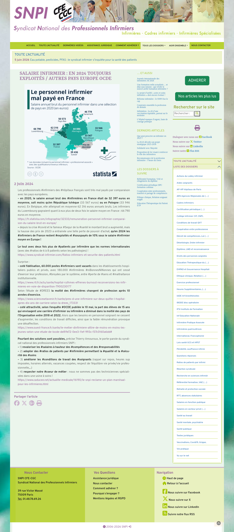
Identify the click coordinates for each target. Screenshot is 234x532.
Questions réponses (186, 355)
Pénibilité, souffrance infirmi (191, 349)
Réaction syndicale (186, 369)
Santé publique (184, 429)
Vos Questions (104, 473)
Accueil (30, 45)
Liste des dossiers (185, 166)
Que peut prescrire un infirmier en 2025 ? (151, 137)
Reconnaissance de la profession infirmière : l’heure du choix (151, 159)
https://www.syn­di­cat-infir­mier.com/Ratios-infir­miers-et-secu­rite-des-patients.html (69, 255)
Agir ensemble (177, 45)
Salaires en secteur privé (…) (191, 409)
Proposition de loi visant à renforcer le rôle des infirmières (152, 153)
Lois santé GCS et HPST (188, 342)
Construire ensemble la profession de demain (151, 106)
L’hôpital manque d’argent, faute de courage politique (152, 120)
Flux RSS (193, 151)
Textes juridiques (185, 435)
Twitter (196, 142)
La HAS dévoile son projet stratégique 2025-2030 (148, 143)
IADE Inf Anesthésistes (188, 296)
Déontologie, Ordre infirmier (191, 242)
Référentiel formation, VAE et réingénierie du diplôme (150, 180)
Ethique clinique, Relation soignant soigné (152, 198)
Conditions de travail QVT (189, 222)
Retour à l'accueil (176, 483)
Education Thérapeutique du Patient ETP (152, 204)
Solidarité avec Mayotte (147, 148)
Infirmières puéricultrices (189, 329)
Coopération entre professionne (192, 229)
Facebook (205, 137)
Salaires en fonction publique (191, 402)
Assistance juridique (99, 45)
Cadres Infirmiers (185, 202)
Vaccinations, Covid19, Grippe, (191, 442)
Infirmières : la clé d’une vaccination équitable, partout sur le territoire (152, 113)
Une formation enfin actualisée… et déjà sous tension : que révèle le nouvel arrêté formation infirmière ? (152, 87)
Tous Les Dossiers (153, 45)
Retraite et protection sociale (191, 389)
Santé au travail (184, 415)
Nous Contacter (36, 473)
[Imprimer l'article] (39, 404)
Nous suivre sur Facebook (181, 493)
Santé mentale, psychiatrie (190, 422)
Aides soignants (185, 183)
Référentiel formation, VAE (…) (192, 382)
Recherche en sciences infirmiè (192, 375)
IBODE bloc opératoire (188, 302)
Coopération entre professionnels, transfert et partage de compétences (152, 192)
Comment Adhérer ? (127, 45)
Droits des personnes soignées (192, 256)
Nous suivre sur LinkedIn (181, 507)
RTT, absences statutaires (189, 395)
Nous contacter (201, 45)
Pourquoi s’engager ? (106, 493)
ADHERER (197, 80)
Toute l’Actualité (49, 45)
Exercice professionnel (188, 282)
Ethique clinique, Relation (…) (191, 276)
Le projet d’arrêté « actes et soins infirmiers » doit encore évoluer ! (151, 94)
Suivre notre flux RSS (179, 514)
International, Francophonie (190, 336)
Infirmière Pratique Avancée (190, 322)
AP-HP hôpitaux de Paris (189, 189)
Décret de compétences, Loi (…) (193, 236)
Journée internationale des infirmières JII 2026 (148, 80)
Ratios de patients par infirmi (191, 362)
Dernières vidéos (73, 45)
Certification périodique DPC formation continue (149, 186)
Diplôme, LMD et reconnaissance (193, 249)
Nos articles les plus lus (197, 96)
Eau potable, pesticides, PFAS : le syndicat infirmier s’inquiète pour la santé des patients (83, 60)
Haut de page (173, 478)
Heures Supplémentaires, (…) (191, 289)
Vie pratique (183, 449)
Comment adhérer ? (105, 488)
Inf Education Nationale (188, 315)
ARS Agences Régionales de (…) (193, 196)
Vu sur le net (183, 455)
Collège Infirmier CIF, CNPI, (190, 216)
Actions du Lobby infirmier (190, 176)
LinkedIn (196, 146)
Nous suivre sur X (177, 500)
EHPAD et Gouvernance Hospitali (193, 269)
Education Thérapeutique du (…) (193, 262)
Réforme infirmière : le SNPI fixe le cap (152, 100)
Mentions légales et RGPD (109, 498)
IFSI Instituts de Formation (190, 309)
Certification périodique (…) (191, 209)
